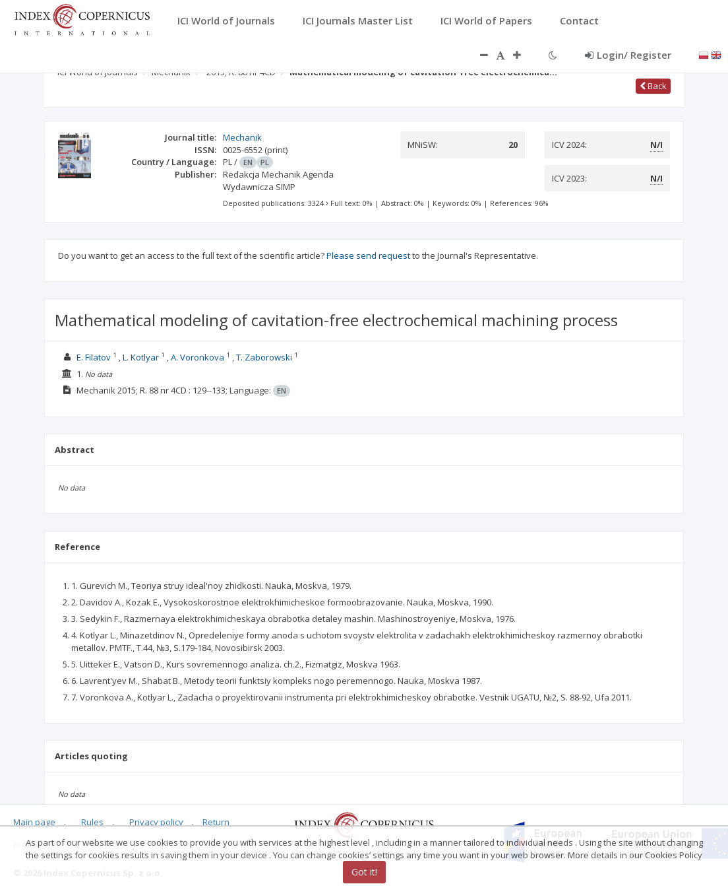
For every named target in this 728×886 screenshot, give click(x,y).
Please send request (368, 255)
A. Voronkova (197, 357)
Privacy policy (156, 822)
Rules (92, 822)
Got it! (364, 872)
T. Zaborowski (264, 357)
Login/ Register (628, 54)
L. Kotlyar (141, 357)
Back (653, 86)
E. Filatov (93, 357)
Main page (34, 822)
